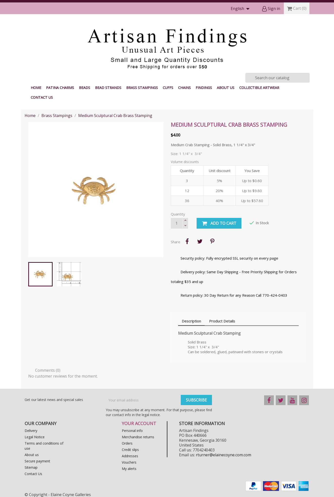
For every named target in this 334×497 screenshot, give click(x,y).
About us (225, 87)
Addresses (130, 456)
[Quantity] (176, 223)
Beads (84, 87)
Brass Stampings (142, 87)
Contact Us (42, 97)
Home (36, 87)
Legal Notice (35, 437)
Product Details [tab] (222, 321)
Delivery (31, 430)
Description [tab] (191, 321)
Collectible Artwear (259, 87)
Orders (127, 443)
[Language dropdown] (241, 9)
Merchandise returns (138, 437)
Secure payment (37, 461)
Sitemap (31, 467)
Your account (139, 423)
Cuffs (168, 87)
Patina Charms (60, 87)
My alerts (129, 468)
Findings (204, 87)
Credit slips (130, 449)
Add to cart (219, 223)
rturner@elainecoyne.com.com (223, 455)
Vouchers (129, 462)
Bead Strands (108, 87)
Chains (184, 87)
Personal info (132, 430)
